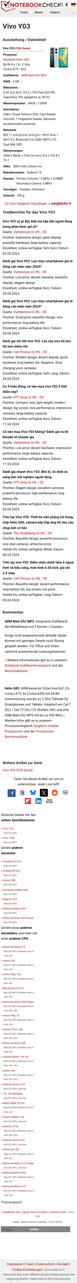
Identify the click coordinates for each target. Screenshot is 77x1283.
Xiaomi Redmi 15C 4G (15, 1056)
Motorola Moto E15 (14, 946)
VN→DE (41, 232)
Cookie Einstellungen (27, 1270)
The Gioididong (24, 533)
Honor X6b (9, 880)
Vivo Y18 (8, 828)
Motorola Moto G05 (14, 1172)
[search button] (62, 5)
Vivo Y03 (9, 770)
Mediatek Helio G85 (16, 59)
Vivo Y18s (9, 837)
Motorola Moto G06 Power (18, 1001)
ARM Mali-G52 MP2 (34, 75)
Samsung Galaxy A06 (15, 889)
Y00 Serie (22, 48)
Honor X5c (9, 960)
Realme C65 (10, 899)
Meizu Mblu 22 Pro (14, 1103)
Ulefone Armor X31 (14, 1140)
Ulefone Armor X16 (14, 1084)
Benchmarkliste (16, 671)
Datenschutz (45, 1264)
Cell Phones (22, 352)
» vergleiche (59, 203)
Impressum (15, 1264)
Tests (24, 12)
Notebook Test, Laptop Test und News (25, 1212)
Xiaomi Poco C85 (13, 1029)
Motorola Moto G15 (14, 1186)
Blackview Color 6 (13, 988)
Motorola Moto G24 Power (18, 917)
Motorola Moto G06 (14, 1043)
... (72, 12)
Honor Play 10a (12, 974)
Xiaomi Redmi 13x (13, 1116)
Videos (55, 12)
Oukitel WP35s (11, 870)
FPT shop (20, 397)
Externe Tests (58, 1212)
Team (30, 1264)
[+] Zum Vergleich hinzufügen (26, 204)
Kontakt (62, 1264)
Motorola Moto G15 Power (18, 1163)
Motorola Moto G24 (14, 908)
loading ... (7, 1229)
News (39, 12)
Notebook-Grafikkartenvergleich (28, 665)
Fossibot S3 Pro (12, 861)
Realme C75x (10, 1126)
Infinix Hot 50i (11, 1149)
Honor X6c (9, 1070)
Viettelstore (21, 232)
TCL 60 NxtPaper (13, 1093)
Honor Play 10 (11, 1015)
